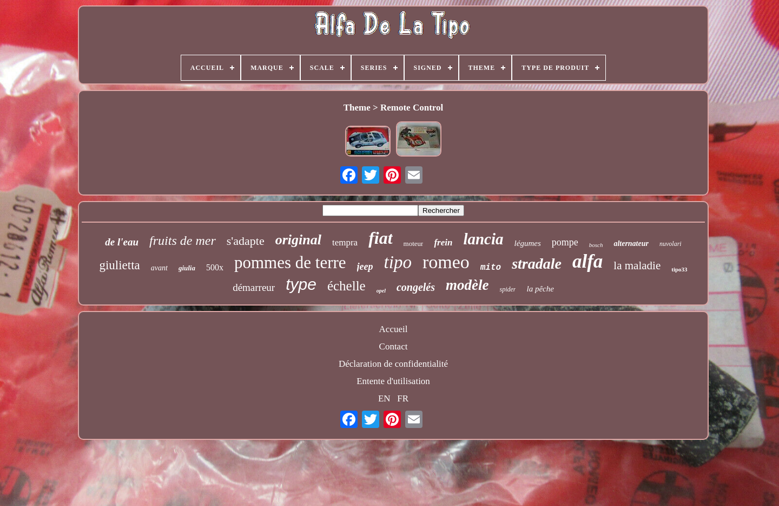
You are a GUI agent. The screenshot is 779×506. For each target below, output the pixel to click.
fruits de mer (182, 240)
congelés (416, 287)
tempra (345, 242)
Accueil (393, 329)
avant (159, 268)
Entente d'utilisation (393, 381)
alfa (587, 261)
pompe (565, 242)
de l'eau (121, 242)
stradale (537, 263)
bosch (596, 245)
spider (507, 289)
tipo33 (679, 269)
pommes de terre (290, 262)
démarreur (254, 287)
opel (381, 291)
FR (402, 398)
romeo (446, 262)
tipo (398, 262)
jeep (365, 266)
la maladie (637, 265)
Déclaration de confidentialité (393, 364)
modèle (467, 285)
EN (384, 398)
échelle (346, 285)
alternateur (631, 243)
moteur (414, 243)
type (301, 284)
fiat (380, 238)
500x (214, 267)
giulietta (119, 265)
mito (490, 268)
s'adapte (246, 241)
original (298, 240)
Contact (393, 346)
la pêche (539, 288)
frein (443, 242)
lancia (483, 239)
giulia (187, 268)
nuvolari (670, 244)
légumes (527, 243)
